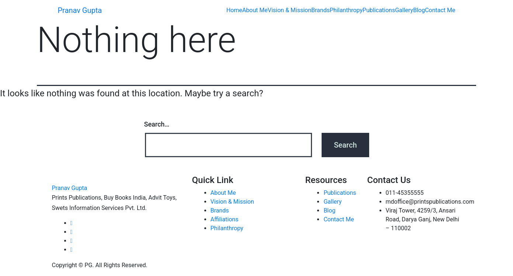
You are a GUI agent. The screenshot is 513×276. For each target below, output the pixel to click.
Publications (379, 10)
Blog (419, 10)
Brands (320, 10)
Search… (157, 124)
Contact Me (440, 10)
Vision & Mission (289, 10)
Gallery (404, 10)
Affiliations (225, 219)
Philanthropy (346, 10)
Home (234, 10)
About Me (255, 10)
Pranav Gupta (80, 10)
